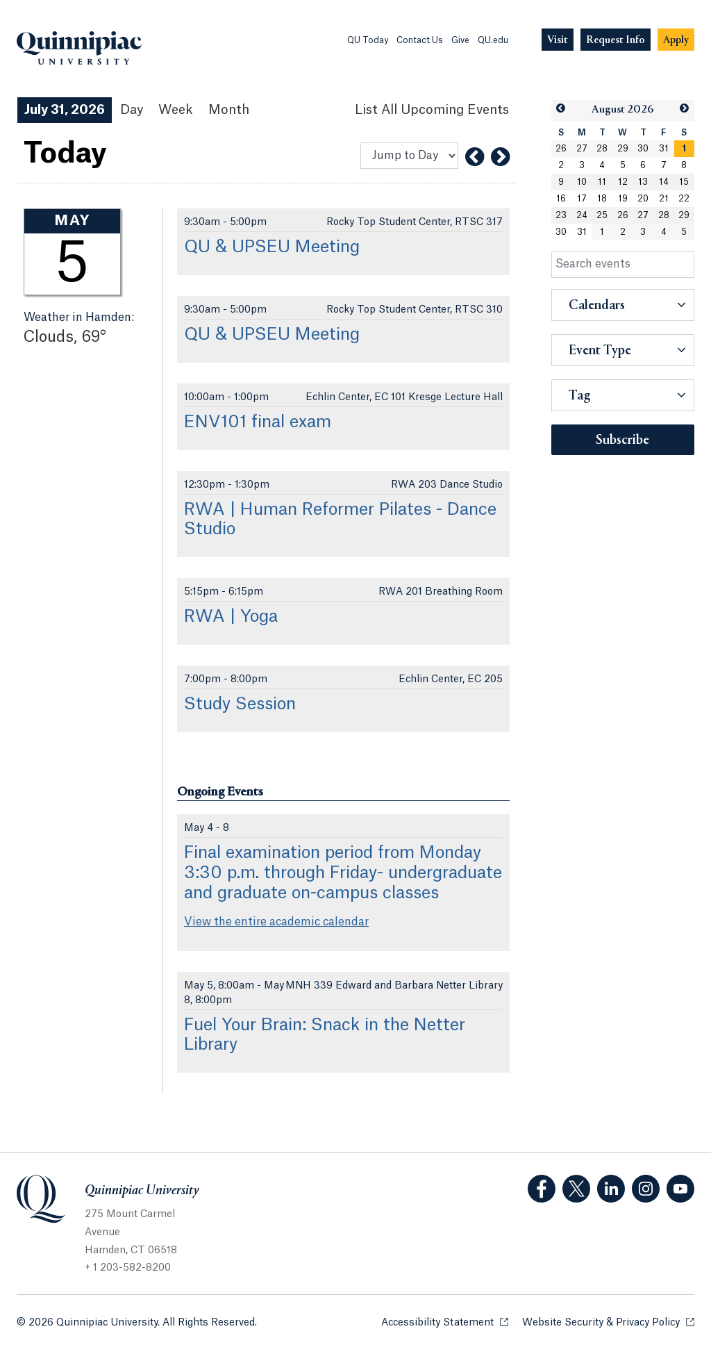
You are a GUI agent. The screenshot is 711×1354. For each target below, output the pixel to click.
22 (683, 199)
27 (581, 149)
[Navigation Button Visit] (558, 39)
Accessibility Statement (444, 1322)
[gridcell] (684, 148)
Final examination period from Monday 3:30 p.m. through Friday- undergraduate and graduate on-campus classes (343, 873)
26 (561, 149)
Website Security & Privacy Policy (608, 1322)
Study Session (240, 704)
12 (623, 182)
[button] (561, 109)
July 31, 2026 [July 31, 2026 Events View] (64, 110)
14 (664, 182)
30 (643, 149)
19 (623, 199)
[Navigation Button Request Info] (615, 39)
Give (460, 40)
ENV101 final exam (257, 422)
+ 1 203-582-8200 (128, 1268)
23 (561, 215)
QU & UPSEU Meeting (272, 247)
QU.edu (493, 40)
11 (602, 182)
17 (582, 199)
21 (664, 199)
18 (602, 199)
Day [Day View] (131, 110)
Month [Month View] (228, 110)
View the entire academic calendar (276, 921)
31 (664, 149)
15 (684, 182)
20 (643, 199)
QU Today (367, 40)
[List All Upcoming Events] (432, 110)
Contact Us (419, 40)
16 (561, 199)
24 (581, 215)
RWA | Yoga (231, 617)
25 (602, 215)
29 (622, 149)
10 (582, 182)
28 (602, 149)
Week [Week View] (175, 110)
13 (643, 182)
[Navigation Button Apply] (676, 39)
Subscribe (622, 440)
